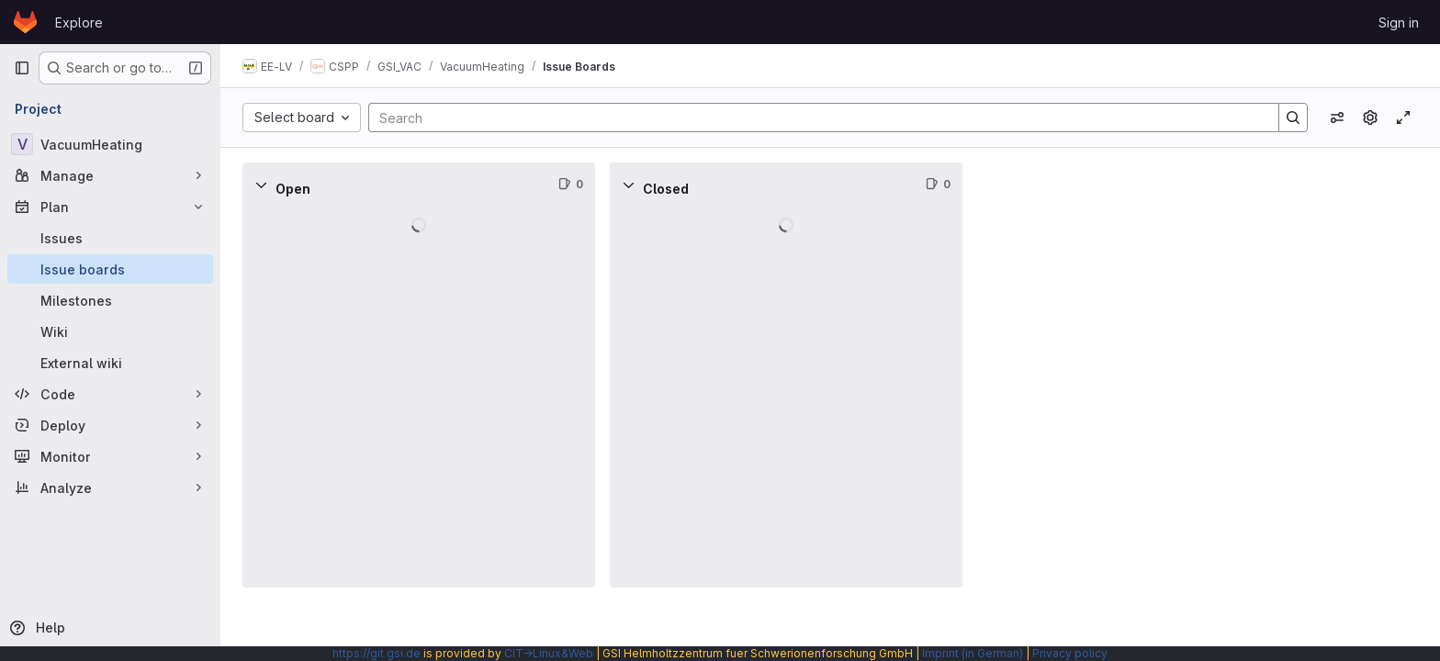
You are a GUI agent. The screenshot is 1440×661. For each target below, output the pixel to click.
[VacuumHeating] (110, 144)
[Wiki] (110, 331)
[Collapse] (261, 185)
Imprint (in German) (972, 653)
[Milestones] (110, 300)
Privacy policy (1070, 653)
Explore (79, 22)
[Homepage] (25, 22)
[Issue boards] (110, 269)
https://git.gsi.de (376, 653)
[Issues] (110, 237)
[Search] (814, 117)
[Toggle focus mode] (1403, 117)
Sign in (1398, 22)
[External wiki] (110, 362)
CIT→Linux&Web (548, 653)
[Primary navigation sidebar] (22, 68)
